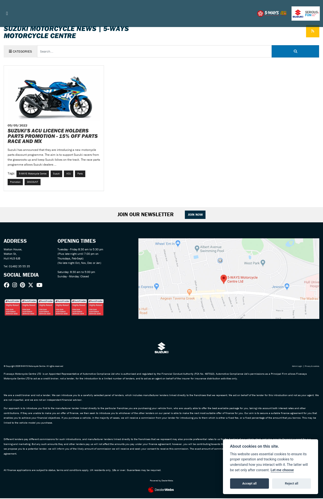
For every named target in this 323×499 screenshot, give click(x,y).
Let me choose (282, 470)
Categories (20, 51)
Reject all (291, 483)
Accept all (249, 483)
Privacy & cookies (311, 367)
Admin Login (294, 367)
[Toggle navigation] (7, 13)
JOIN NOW (195, 215)
